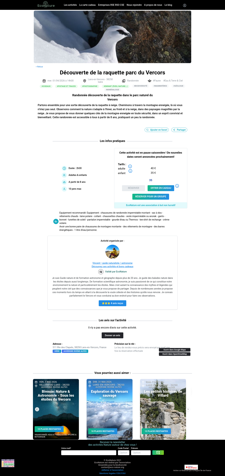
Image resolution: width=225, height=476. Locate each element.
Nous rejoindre (134, 5)
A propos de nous (153, 5)
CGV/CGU (121, 473)
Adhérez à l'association (112, 470)
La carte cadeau (87, 5)
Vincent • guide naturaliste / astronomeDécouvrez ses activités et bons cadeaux (112, 265)
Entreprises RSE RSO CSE (111, 5)
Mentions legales (107, 473)
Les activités (70, 5)
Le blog (168, 5)
